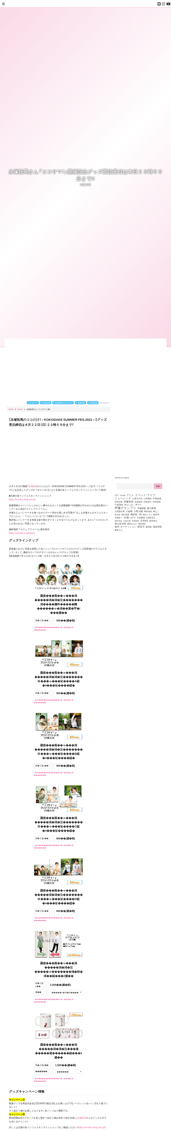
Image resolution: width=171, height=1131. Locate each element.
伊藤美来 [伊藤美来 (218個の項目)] (128, 501)
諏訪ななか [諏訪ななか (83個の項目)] (132, 523)
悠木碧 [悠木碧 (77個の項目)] (117, 514)
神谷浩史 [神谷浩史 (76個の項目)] (118, 520)
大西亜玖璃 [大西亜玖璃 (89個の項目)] (120, 511)
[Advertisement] (139, 555)
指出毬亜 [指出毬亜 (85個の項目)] (125, 514)
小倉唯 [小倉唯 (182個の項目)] (129, 511)
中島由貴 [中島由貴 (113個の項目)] (157, 498)
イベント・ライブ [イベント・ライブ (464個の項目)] (145, 494)
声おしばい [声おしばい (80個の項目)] (129, 504)
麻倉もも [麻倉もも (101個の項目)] (119, 529)
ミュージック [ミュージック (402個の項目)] (123, 498)
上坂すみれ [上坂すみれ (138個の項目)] (137, 498)
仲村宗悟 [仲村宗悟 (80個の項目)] (119, 501)
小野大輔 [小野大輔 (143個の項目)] (138, 511)
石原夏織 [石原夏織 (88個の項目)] (141, 517)
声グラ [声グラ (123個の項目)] (138, 504)
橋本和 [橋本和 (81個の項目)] (156, 514)
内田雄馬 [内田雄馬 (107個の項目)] (157, 501)
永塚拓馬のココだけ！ (64, 402)
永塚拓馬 (46, 402)
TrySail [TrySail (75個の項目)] (122, 495)
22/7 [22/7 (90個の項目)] (116, 495)
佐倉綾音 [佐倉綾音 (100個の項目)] (138, 501)
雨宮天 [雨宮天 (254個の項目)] (141, 526)
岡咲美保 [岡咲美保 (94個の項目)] (148, 511)
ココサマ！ (33, 402)
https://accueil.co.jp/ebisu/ (22, 533)
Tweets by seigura (122, 477)
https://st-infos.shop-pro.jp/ (91, 1127)
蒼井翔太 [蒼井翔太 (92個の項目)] (153, 520)
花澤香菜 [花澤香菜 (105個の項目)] (144, 520)
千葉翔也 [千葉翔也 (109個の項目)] (119, 504)
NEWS (85, 184)
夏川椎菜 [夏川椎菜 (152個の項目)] (151, 508)
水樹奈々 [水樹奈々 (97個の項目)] (119, 517)
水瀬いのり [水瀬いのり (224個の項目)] (130, 517)
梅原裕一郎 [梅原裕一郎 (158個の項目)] (136, 514)
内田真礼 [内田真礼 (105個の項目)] (148, 501)
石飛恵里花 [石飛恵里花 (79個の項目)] (150, 517)
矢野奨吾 (93, 402)
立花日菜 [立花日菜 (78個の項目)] (127, 520)
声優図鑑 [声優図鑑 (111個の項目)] (141, 508)
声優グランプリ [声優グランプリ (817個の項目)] (125, 507)
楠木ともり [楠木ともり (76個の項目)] (147, 514)
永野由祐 (81, 402)
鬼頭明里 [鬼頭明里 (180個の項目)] (157, 526)
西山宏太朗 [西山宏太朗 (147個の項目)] (120, 523)
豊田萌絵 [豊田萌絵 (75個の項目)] (142, 523)
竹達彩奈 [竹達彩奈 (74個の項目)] (135, 520)
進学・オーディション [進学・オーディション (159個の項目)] (125, 526)
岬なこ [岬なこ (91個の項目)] (156, 511)
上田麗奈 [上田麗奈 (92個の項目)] (148, 498)
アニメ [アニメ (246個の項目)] (130, 495)
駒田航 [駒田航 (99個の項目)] (149, 526)
